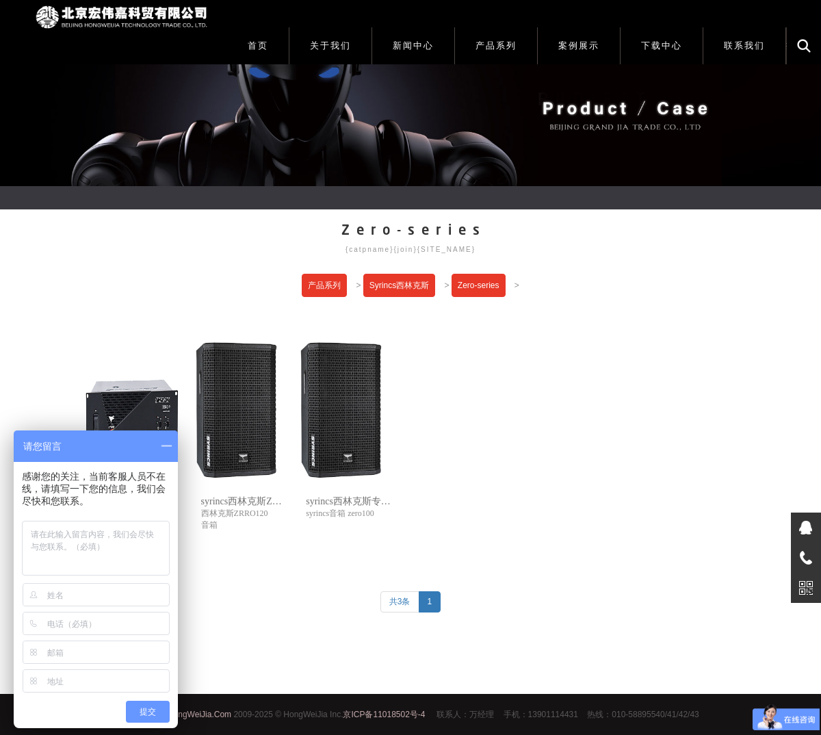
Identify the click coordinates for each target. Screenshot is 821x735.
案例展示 (578, 45)
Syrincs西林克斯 (399, 285)
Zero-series (478, 285)
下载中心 (661, 45)
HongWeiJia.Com (199, 714)
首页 (258, 45)
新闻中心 (413, 45)
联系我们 (744, 45)
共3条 (399, 601)
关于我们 (330, 45)
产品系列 (496, 45)
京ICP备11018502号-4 (384, 714)
